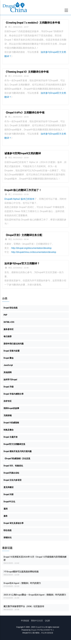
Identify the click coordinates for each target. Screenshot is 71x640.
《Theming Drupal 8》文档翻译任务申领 (26, 71)
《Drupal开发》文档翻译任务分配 (23, 234)
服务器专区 (9, 329)
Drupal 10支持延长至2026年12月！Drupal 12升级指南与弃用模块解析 (35, 558)
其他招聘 (8, 372)
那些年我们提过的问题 (14, 343)
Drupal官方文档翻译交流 (14, 444)
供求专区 (8, 401)
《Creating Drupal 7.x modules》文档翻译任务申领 (32, 22)
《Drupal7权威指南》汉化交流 (17, 458)
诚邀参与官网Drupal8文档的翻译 (22, 153)
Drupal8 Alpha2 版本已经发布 (19, 199)
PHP (5, 315)
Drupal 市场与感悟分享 (14, 394)
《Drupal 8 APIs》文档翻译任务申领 (24, 112)
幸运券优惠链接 (47, 633)
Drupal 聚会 (9, 358)
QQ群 (47, 620)
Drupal (33, 630)
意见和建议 (9, 487)
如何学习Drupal (10, 379)
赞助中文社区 (37, 620)
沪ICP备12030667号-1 (45, 630)
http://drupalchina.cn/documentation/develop (33, 252)
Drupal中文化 (9, 501)
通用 (6, 509)
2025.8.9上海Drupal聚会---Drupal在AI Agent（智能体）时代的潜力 (35, 594)
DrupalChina (40, 627)
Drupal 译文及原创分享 (14, 523)
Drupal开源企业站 (11, 473)
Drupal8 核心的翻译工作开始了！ (22, 190)
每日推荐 (8, 336)
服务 (6, 516)
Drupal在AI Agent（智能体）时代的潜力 (22, 583)
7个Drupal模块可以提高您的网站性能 (21, 571)
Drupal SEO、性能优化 (13, 466)
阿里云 (30, 633)
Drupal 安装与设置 (12, 351)
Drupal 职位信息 (11, 308)
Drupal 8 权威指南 (11, 422)
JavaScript (8, 365)
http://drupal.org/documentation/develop (31, 248)
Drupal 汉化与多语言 (13, 480)
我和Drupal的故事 (11, 408)
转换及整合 (9, 430)
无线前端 (8, 415)
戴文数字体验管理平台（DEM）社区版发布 (24, 606)
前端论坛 (8, 537)
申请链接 (25, 620)
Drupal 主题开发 (11, 437)
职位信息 (8, 530)
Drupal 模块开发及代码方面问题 (18, 451)
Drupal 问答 (9, 494)
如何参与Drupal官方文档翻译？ (22, 263)
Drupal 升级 (9, 387)
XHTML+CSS (9, 322)
